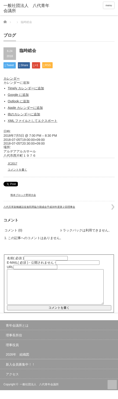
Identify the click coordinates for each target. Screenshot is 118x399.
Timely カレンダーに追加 (26, 88)
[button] (16, 82)
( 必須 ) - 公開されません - (31, 262)
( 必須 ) (15, 258)
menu (108, 5)
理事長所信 (14, 342)
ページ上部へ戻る (112, 391)
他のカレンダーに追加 (24, 114)
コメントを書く (17, 169)
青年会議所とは (17, 332)
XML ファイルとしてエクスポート (32, 121)
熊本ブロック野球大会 (23, 195)
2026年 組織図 (17, 361)
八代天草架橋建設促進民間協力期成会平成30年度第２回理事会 (39, 206)
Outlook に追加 (18, 101)
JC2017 (12, 163)
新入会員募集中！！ (20, 371)
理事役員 (12, 352)
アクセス (12, 381)
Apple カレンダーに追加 (25, 108)
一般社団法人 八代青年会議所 (39, 391)
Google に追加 (18, 95)
